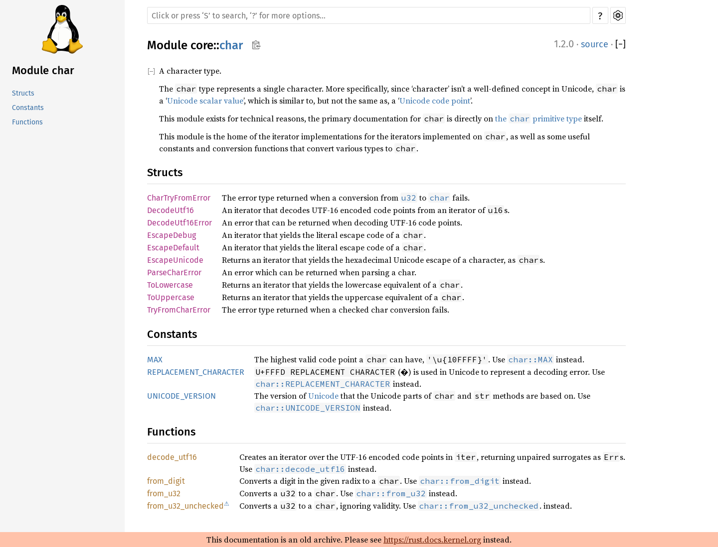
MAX (155, 359)
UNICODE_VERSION (181, 396)
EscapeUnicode (175, 260)
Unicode (323, 395)
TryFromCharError (178, 310)
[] (620, 44)
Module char (43, 70)
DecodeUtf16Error (179, 222)
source (594, 44)
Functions (27, 122)
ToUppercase (170, 297)
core (201, 45)
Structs (23, 93)
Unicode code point (434, 100)
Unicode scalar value (205, 100)
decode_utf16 (172, 457)
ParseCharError (174, 272)
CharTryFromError (178, 198)
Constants (28, 108)
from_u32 (163, 493)
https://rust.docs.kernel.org (432, 539)
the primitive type (538, 118)
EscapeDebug (171, 235)
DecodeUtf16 (170, 210)
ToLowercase (170, 285)
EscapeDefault (173, 247)
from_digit (166, 481)
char (231, 45)
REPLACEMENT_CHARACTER (195, 372)
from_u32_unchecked (185, 506)
